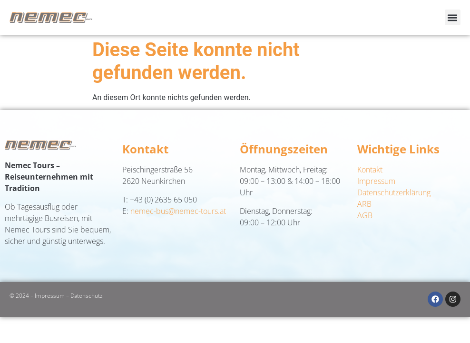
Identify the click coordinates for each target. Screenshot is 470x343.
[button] (452, 17)
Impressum (376, 181)
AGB (364, 215)
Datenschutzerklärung (394, 192)
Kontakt (369, 169)
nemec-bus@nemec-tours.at (178, 211)
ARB (364, 204)
